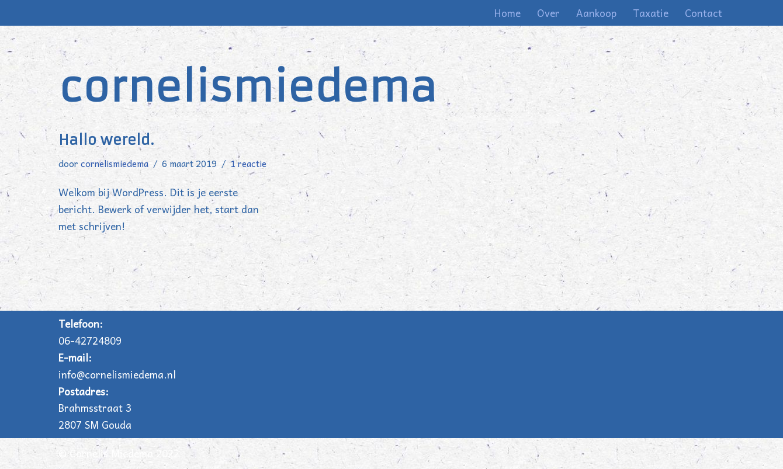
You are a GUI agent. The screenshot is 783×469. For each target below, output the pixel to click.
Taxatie (650, 13)
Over (548, 13)
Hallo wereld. (106, 140)
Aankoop (596, 13)
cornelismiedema (114, 163)
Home (507, 13)
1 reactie (248, 163)
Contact (703, 13)
